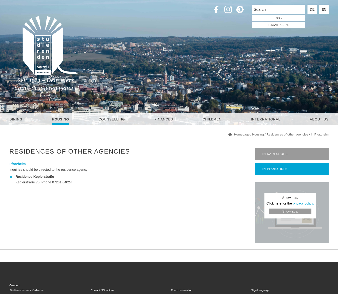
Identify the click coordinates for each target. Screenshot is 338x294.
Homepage (242, 134)
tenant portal (278, 24)
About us (319, 119)
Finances (163, 119)
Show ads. (290, 211)
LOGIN (278, 18)
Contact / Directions (102, 290)
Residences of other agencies (287, 134)
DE (312, 9)
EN (324, 9)
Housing (60, 119)
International (265, 119)
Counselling (112, 119)
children (212, 119)
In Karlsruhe (275, 154)
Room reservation (181, 290)
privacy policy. (303, 203)
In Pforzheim (320, 134)
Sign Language (260, 290)
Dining (16, 119)
